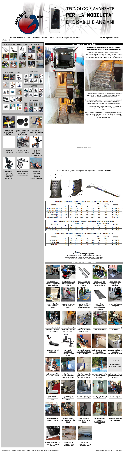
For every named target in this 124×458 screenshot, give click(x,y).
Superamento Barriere (17, 38)
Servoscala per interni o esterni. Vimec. (52, 397)
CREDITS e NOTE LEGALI (116, 450)
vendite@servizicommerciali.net (74, 257)
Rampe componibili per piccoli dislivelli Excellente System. (84, 305)
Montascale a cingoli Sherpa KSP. (52, 351)
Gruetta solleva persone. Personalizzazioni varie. (99, 421)
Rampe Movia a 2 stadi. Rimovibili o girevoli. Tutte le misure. (52, 329)
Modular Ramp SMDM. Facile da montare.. (100, 328)
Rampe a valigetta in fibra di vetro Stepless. (52, 305)
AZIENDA (4, 40)
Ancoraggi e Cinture (73, 38)
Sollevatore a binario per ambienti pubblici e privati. (115, 375)
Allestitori (103, 38)
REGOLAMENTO (100, 450)
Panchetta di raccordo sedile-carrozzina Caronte (52, 444)
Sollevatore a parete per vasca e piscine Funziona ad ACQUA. (84, 375)
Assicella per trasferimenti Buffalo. (8, 132)
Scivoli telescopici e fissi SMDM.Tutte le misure (68, 283)
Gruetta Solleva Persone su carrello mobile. (68, 420)
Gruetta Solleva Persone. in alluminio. (115, 397)
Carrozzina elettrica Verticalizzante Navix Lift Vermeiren (9, 175)
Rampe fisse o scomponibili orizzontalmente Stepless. (99, 306)
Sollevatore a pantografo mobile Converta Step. (85, 444)
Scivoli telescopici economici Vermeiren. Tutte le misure (53, 283)
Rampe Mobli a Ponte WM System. (115, 305)
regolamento (56, 450)
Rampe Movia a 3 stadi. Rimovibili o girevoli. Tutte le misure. (68, 329)
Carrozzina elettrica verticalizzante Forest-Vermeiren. (36, 153)
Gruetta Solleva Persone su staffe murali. (84, 420)
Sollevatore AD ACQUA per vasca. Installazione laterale (99, 351)
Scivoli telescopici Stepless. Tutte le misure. (84, 283)
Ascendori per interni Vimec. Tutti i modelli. (100, 397)
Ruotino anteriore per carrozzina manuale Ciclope (22, 173)
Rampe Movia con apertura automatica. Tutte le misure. (84, 329)
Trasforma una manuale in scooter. (22, 151)
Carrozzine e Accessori (39, 38)
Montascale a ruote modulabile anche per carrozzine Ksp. (84, 351)
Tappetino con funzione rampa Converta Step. (69, 444)
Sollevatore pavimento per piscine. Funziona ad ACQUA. (99, 375)
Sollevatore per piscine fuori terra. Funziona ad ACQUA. (68, 375)
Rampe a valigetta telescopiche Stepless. (115, 283)
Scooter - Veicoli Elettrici (57, 38)
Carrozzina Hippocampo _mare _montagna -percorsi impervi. (36, 175)
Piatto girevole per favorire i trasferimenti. (22, 132)
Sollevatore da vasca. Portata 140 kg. (36, 132)
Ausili (28, 38)
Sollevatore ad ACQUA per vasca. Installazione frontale (115, 351)
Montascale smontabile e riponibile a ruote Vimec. (68, 352)
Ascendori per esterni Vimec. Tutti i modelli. (84, 397)
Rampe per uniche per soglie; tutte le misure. (68, 305)
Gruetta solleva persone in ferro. (52, 419)
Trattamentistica (113, 38)
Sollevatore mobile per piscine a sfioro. (52, 375)
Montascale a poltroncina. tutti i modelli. (68, 397)
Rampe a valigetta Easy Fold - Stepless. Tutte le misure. (99, 283)
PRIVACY (106, 450)
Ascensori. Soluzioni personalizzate (115, 419)
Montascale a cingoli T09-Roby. (115, 328)
